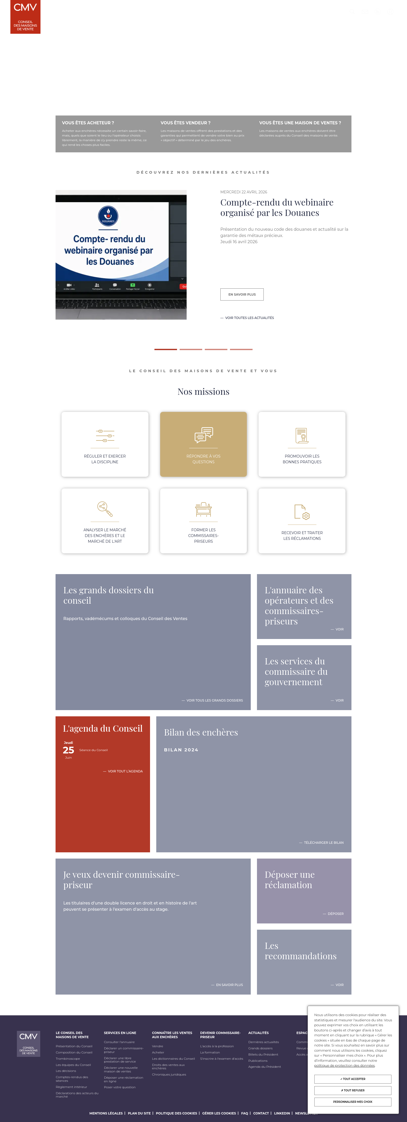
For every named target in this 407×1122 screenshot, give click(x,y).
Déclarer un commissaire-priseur (124, 1050)
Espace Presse (294, 12)
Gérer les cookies (219, 1113)
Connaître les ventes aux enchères (164, 16)
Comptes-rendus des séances (72, 1079)
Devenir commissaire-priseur (220, 14)
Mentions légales (106, 1113)
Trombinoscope (68, 1058)
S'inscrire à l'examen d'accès (221, 1058)
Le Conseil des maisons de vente (75, 14)
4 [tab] (232, 351)
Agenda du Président (264, 1067)
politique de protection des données (344, 1065)
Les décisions (66, 1071)
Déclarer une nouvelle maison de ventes (121, 1069)
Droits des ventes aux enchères (168, 1066)
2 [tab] (182, 351)
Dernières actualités (263, 1042)
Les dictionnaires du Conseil (173, 1058)
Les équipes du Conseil (73, 1065)
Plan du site (139, 1113)
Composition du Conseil (74, 1052)
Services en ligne (124, 12)
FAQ (244, 1113)
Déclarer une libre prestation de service (120, 1060)
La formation (210, 1052)
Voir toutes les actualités (249, 318)
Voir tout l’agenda (125, 771)
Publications (258, 1061)
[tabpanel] (203, 265)
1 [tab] (157, 351)
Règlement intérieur (71, 1087)
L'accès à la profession (217, 1046)
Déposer (336, 914)
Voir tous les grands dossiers (215, 700)
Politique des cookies (176, 1113)
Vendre (157, 1046)
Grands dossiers (260, 1048)
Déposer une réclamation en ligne (123, 1079)
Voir (340, 629)
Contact (261, 1113)
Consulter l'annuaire (119, 1042)
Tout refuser (352, 1090)
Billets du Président (263, 1054)
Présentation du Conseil (74, 1046)
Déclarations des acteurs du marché (77, 1095)
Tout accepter (352, 1079)
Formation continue (78, 35)
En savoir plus (242, 294)
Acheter (158, 1052)
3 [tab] (207, 351)
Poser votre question (119, 1087)
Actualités (260, 12)
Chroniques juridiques (169, 1074)
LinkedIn (282, 1113)
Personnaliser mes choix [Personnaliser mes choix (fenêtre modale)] (352, 1102)
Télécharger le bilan (324, 843)
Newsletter (306, 1113)
